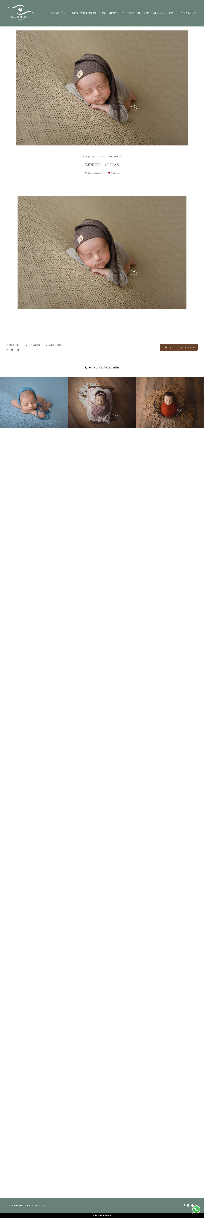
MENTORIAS (117, 13)
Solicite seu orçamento (178, 347)
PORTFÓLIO (88, 13)
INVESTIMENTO (138, 13)
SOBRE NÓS (70, 13)
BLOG (102, 13)
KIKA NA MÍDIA (186, 13)
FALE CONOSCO (162, 13)
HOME (55, 13)
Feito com (102, 1215)
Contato (38, 1205)
